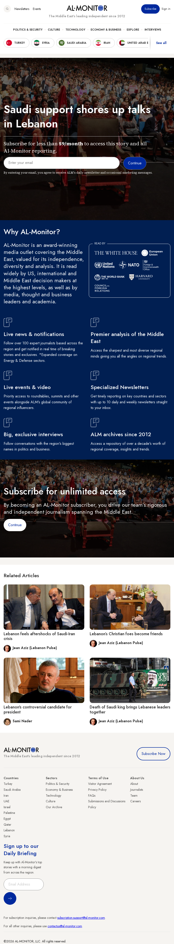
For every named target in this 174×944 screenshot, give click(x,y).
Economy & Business (106, 29)
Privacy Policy (97, 789)
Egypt (7, 818)
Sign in (166, 9)
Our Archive (54, 807)
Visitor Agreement (100, 783)
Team (134, 795)
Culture (54, 29)
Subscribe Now (153, 753)
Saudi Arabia (12, 789)
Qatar (7, 824)
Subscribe (150, 9)
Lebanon (9, 830)
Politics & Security (27, 29)
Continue (15, 525)
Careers (135, 801)
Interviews (153, 29)
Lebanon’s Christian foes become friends (126, 634)
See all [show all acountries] (161, 43)
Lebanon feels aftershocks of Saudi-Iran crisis (39, 636)
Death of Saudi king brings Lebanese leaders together (130, 709)
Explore (133, 29)
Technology (75, 29)
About (134, 783)
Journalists (136, 789)
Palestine (9, 812)
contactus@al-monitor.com (65, 926)
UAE (6, 801)
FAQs (91, 795)
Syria (7, 836)
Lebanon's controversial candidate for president (38, 709)
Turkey (8, 783)
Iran (6, 795)
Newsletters (21, 9)
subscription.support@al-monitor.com (81, 917)
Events (37, 9)
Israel (7, 807)
